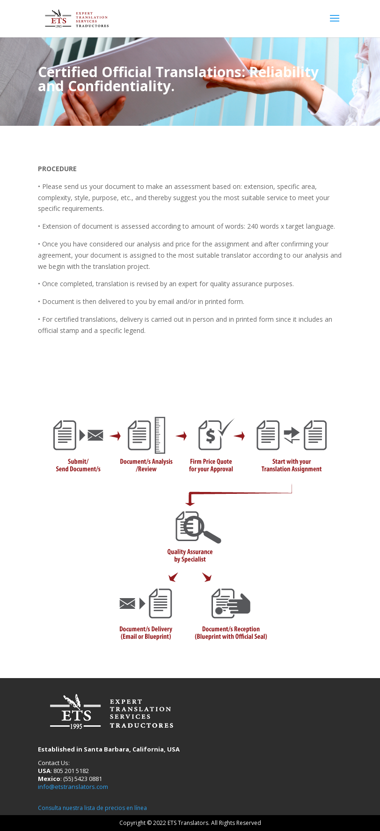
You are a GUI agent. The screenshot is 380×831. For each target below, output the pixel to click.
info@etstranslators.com (73, 786)
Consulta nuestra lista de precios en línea (92, 808)
